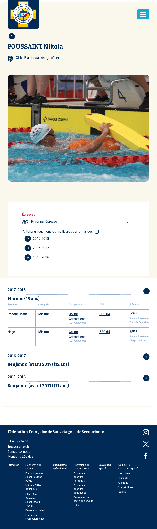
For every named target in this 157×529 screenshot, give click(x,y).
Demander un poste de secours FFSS (83, 501)
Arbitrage (123, 482)
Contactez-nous (19, 452)
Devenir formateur (35, 510)
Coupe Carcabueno (77, 316)
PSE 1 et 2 (31, 493)
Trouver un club (18, 447)
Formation (13, 465)
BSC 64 (104, 314)
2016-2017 (36, 248)
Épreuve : (28, 214)
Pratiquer (123, 478)
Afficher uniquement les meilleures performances (58, 231)
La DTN (122, 492)
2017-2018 (36, 238)
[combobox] (80, 221)
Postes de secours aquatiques (80, 489)
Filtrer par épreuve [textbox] (44, 221)
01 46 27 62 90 (18, 441)
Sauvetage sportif (105, 467)
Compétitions (125, 487)
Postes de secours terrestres (79, 477)
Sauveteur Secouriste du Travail (33, 502)
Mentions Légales (20, 456)
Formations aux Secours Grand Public (34, 477)
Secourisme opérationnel (60, 467)
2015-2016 (36, 257)
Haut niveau (125, 473)
